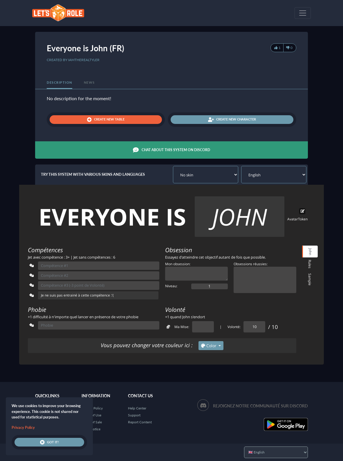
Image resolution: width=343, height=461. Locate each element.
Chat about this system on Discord (171, 150)
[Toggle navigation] (303, 13)
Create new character (232, 119)
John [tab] (310, 251)
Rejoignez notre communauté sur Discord (260, 405)
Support (134, 415)
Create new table (105, 119)
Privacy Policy (23, 427)
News (89, 82)
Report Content (140, 422)
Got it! (49, 442)
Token (303, 219)
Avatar (292, 219)
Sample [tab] (309, 279)
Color (209, 345)
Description (59, 82)
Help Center (137, 408)
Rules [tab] (309, 264)
